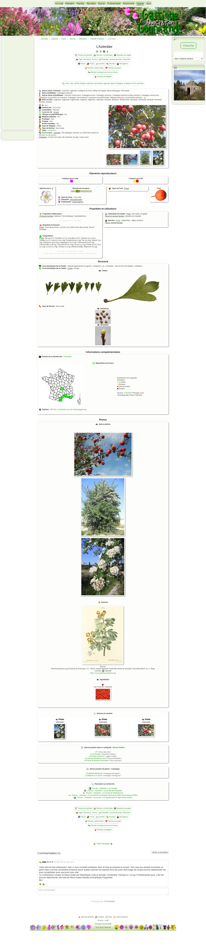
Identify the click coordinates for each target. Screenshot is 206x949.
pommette (98, 83)
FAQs (110, 917)
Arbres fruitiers (119, 747)
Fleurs (83, 64)
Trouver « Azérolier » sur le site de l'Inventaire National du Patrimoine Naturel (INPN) (104, 795)
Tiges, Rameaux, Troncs (87, 59)
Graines (101, 64)
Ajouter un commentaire (160, 852)
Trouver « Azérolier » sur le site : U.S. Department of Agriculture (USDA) (104, 798)
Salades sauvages (124, 55)
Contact (101, 917)
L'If (96, 752)
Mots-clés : (69, 83)
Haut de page (102, 843)
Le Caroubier (95, 754)
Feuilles (112, 64)
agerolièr (106, 83)
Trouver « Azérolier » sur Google (104, 788)
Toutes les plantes (85, 55)
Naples (83, 83)
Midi (134, 83)
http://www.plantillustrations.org (103, 673)
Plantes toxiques (114, 68)
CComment (109, 901)
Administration (122, 917)
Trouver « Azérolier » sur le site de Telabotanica (104, 793)
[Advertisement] (13, 83)
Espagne (119, 83)
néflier (76, 83)
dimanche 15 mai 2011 (64, 862)
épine (113, 83)
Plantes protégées (104, 77)
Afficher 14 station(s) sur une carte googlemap (68, 409)
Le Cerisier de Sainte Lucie (95, 758)
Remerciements (87, 917)
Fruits (92, 64)
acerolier (140, 83)
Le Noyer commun (96, 756)
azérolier (89, 83)
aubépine (127, 83)
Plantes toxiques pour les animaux (104, 72)
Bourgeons (123, 64)
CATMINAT (128, 393)
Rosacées (57, 108)
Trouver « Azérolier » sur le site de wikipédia (104, 791)
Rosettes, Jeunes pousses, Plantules (115, 59)
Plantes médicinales (96, 68)
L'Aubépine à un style (93, 776)
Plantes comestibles (104, 55)
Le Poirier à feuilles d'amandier (96, 760)
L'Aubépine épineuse (94, 773)
